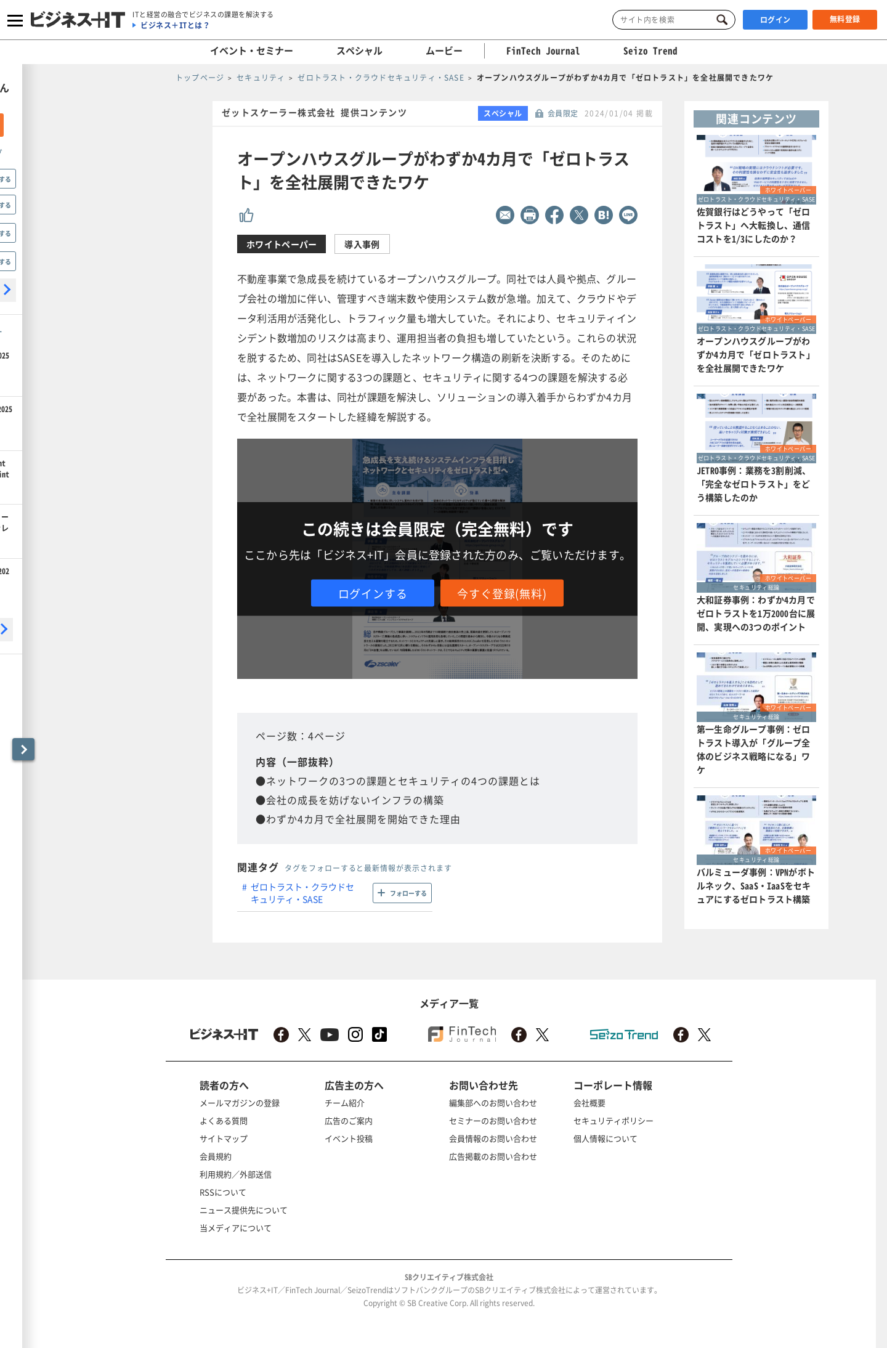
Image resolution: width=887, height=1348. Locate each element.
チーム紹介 (345, 1102)
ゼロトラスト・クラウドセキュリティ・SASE (302, 892)
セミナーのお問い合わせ (493, 1120)
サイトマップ (224, 1138)
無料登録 (845, 19)
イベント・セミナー (251, 50)
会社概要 (589, 1102)
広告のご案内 (349, 1120)
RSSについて (223, 1192)
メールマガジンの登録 (240, 1102)
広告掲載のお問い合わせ (493, 1156)
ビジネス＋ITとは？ (175, 25)
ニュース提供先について (244, 1210)
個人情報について (605, 1138)
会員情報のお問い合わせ (493, 1138)
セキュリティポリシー (613, 1120)
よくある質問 (224, 1120)
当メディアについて (236, 1227)
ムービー (444, 50)
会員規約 (216, 1156)
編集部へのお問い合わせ (493, 1102)
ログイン (775, 19)
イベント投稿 (349, 1138)
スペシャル (359, 50)
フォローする (408, 893)
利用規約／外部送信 (236, 1174)
